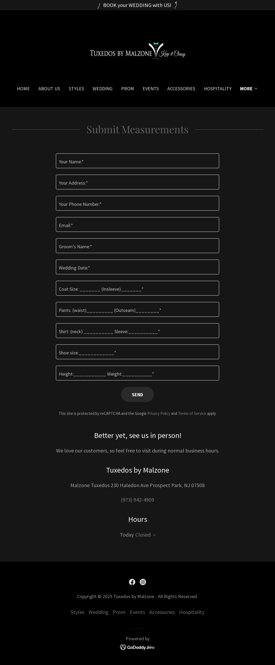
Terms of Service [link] (192, 413)
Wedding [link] (103, 88)
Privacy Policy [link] (158, 413)
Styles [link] (76, 88)
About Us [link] (49, 88)
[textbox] (137, 160)
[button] (249, 88)
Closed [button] (143, 534)
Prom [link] (127, 88)
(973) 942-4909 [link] (137, 499)
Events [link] (151, 88)
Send (137, 394)
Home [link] (23, 88)
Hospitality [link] (217, 88)
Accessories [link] (181, 88)
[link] (137, 51)
